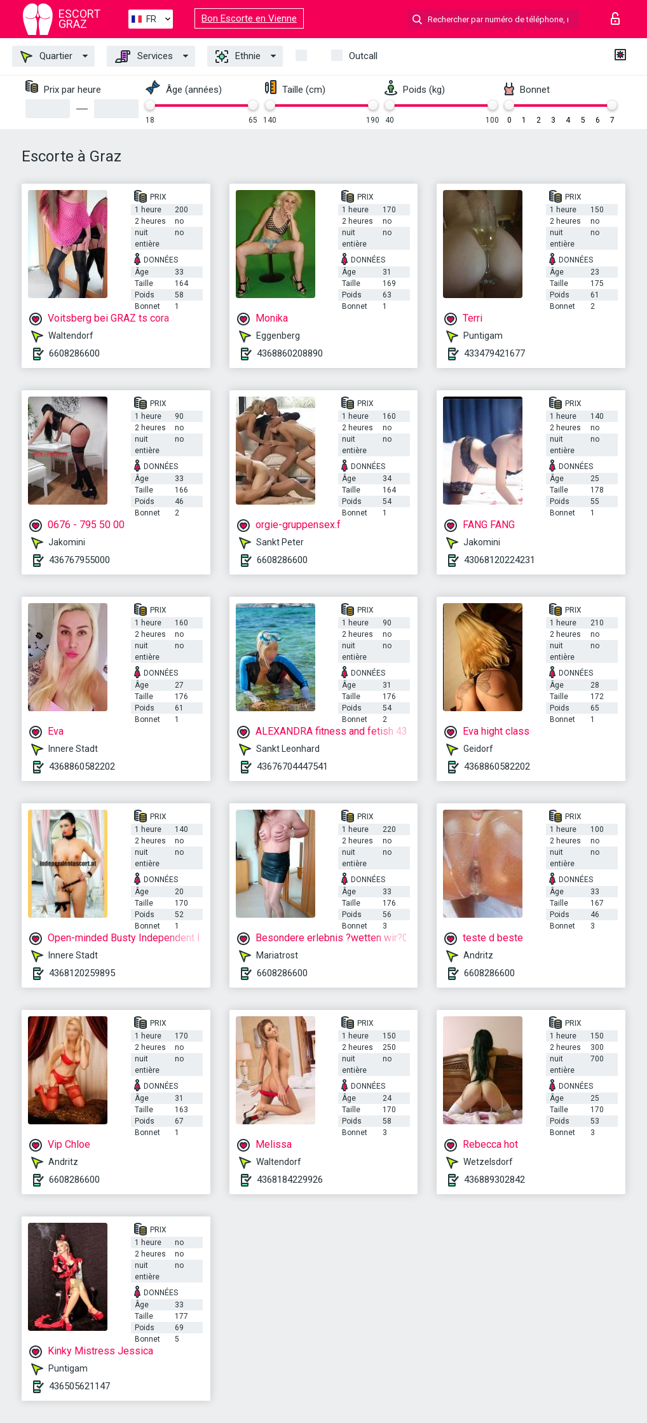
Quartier (46, 56)
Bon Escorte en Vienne (249, 18)
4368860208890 (290, 353)
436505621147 (79, 1386)
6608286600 (74, 353)
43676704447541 (292, 766)
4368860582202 (82, 766)
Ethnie (238, 56)
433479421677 (494, 353)
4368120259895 (82, 973)
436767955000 (79, 560)
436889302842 (494, 1179)
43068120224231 (499, 560)
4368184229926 (290, 1179)
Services (144, 56)
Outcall (363, 56)
